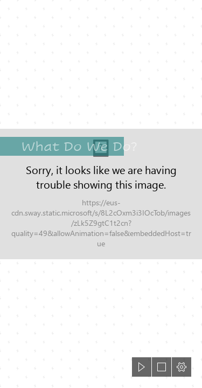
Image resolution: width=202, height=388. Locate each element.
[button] (141, 367)
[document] (101, 194)
